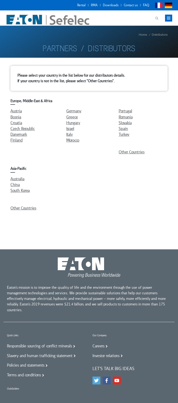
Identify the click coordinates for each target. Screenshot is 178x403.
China (15, 184)
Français (158, 5)
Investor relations (105, 356)
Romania (126, 117)
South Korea (20, 190)
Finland (16, 140)
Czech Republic (22, 128)
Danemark (18, 134)
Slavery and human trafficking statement (39, 356)
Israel (70, 128)
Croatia (16, 123)
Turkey (124, 134)
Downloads (110, 5)
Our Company (99, 335)
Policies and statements (25, 365)
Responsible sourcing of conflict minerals (39, 346)
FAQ (146, 5)
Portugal (125, 111)
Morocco (72, 140)
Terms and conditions (24, 375)
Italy (69, 134)
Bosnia (15, 117)
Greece (72, 117)
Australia (17, 179)
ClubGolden (13, 388)
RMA (94, 5)
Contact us (131, 5)
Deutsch (168, 5)
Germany (73, 111)
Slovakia (125, 123)
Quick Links (12, 335)
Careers (98, 346)
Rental (81, 5)
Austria (16, 111)
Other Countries (131, 152)
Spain (123, 128)
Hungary (73, 123)
